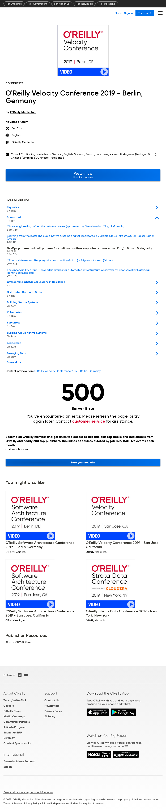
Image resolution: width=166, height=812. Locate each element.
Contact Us (51, 700)
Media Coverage (14, 716)
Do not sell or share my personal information (28, 792)
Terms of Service (12, 803)
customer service (88, 421)
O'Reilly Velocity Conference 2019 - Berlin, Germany (67, 371)
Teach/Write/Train (15, 700)
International (13, 754)
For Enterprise (14, 3)
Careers (8, 706)
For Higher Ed (61, 3)
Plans (118, 13)
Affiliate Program (14, 727)
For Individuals (84, 3)
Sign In (128, 13)
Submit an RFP (12, 732)
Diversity (9, 738)
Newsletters (51, 706)
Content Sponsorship (17, 743)
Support (50, 693)
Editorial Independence (54, 803)
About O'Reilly (14, 693)
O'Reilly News (11, 711)
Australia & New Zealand (19, 761)
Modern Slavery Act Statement (87, 803)
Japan (7, 767)
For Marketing (107, 3)
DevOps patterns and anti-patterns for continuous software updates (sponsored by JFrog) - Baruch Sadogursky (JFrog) (79, 251)
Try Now (144, 13)
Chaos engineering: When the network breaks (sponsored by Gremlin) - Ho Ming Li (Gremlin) (65, 228)
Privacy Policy (53, 711)
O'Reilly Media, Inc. (24, 142)
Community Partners (16, 722)
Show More (14, 362)
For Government (38, 3)
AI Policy (49, 716)
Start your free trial (83, 462)
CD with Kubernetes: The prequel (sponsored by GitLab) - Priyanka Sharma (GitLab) (60, 262)
